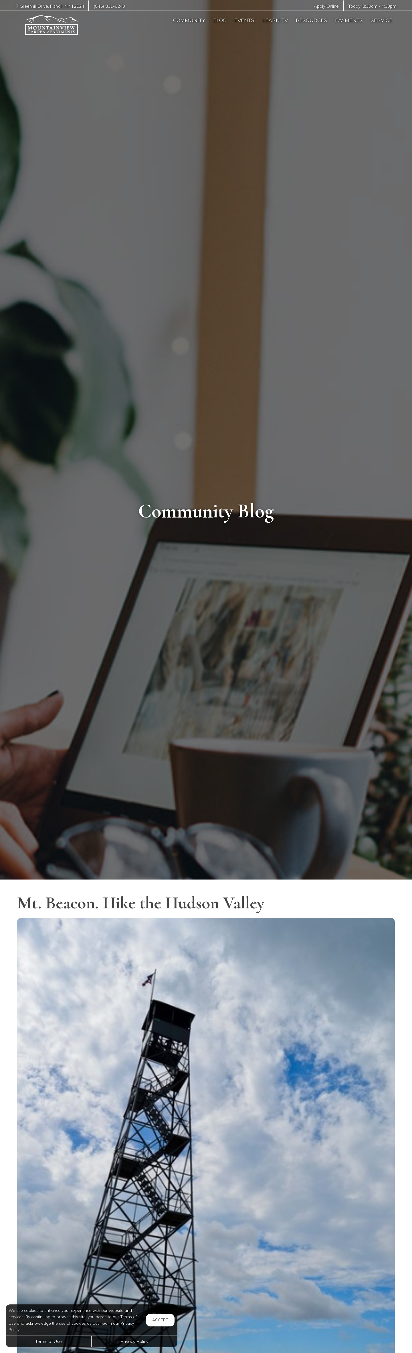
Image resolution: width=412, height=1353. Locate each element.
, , (50, 6)
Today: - (372, 6)
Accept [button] (160, 1319)
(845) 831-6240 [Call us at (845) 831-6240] (109, 6)
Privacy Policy (134, 1341)
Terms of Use (48, 1341)
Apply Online (326, 6)
